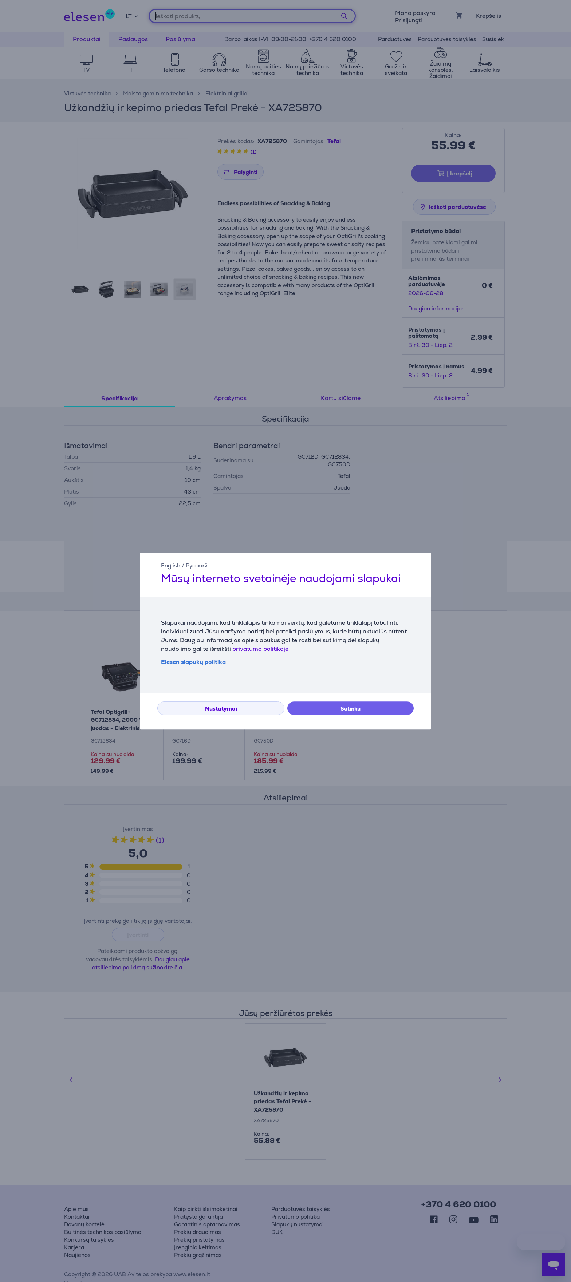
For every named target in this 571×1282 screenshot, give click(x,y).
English (170, 565)
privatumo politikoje (260, 649)
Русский (197, 565)
